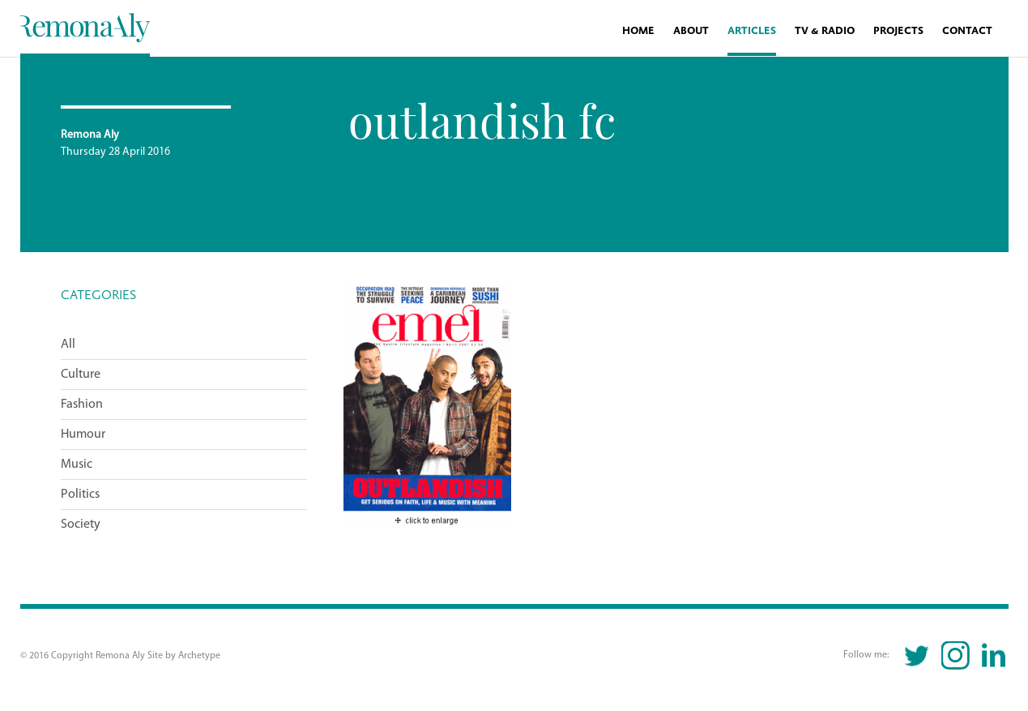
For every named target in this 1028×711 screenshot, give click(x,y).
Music (76, 464)
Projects (898, 31)
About (691, 31)
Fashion (82, 404)
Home (638, 31)
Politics (80, 494)
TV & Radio (825, 31)
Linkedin (993, 655)
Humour (83, 434)
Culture (80, 374)
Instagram (955, 655)
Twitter (917, 655)
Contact (967, 31)
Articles (751, 31)
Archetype (199, 656)
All (68, 344)
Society (80, 524)
